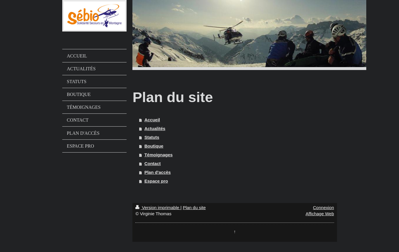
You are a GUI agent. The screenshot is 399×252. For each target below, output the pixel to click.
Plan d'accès (157, 172)
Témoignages (158, 154)
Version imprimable (157, 207)
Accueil (152, 119)
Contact (152, 163)
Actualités (154, 128)
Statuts (151, 137)
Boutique (153, 146)
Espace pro (156, 180)
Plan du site (194, 207)
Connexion (323, 207)
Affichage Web (319, 213)
